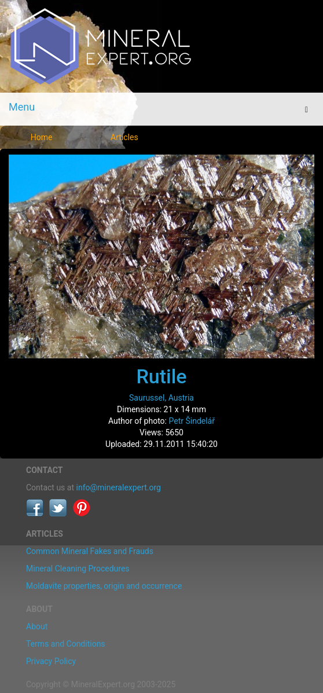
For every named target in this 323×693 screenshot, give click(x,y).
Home (42, 137)
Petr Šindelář (191, 421)
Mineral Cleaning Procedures (78, 568)
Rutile (161, 376)
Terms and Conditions (65, 643)
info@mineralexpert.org (118, 487)
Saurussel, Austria (161, 397)
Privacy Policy (51, 661)
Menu (22, 107)
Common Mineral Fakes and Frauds (89, 551)
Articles (124, 137)
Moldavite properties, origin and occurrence (104, 586)
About (36, 626)
